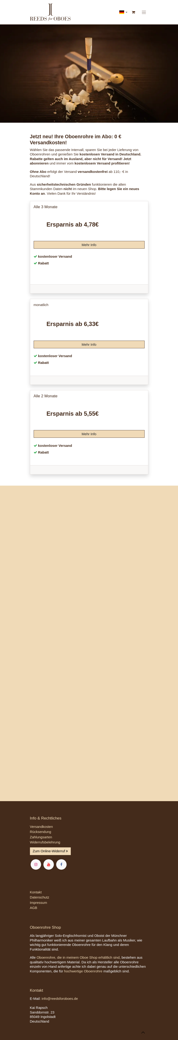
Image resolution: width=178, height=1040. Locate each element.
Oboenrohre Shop (45, 927)
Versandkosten (41, 827)
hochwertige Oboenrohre (83, 971)
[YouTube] (48, 864)
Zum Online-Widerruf (50, 851)
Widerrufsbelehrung (45, 842)
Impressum (38, 903)
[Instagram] (36, 864)
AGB (33, 908)
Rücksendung (40, 832)
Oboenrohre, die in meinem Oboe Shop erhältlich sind (78, 957)
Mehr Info (89, 245)
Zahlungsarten (41, 837)
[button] (143, 1032)
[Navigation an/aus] (143, 12)
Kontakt (36, 892)
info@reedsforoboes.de (60, 999)
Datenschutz (39, 897)
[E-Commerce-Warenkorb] (133, 12)
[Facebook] (61, 864)
